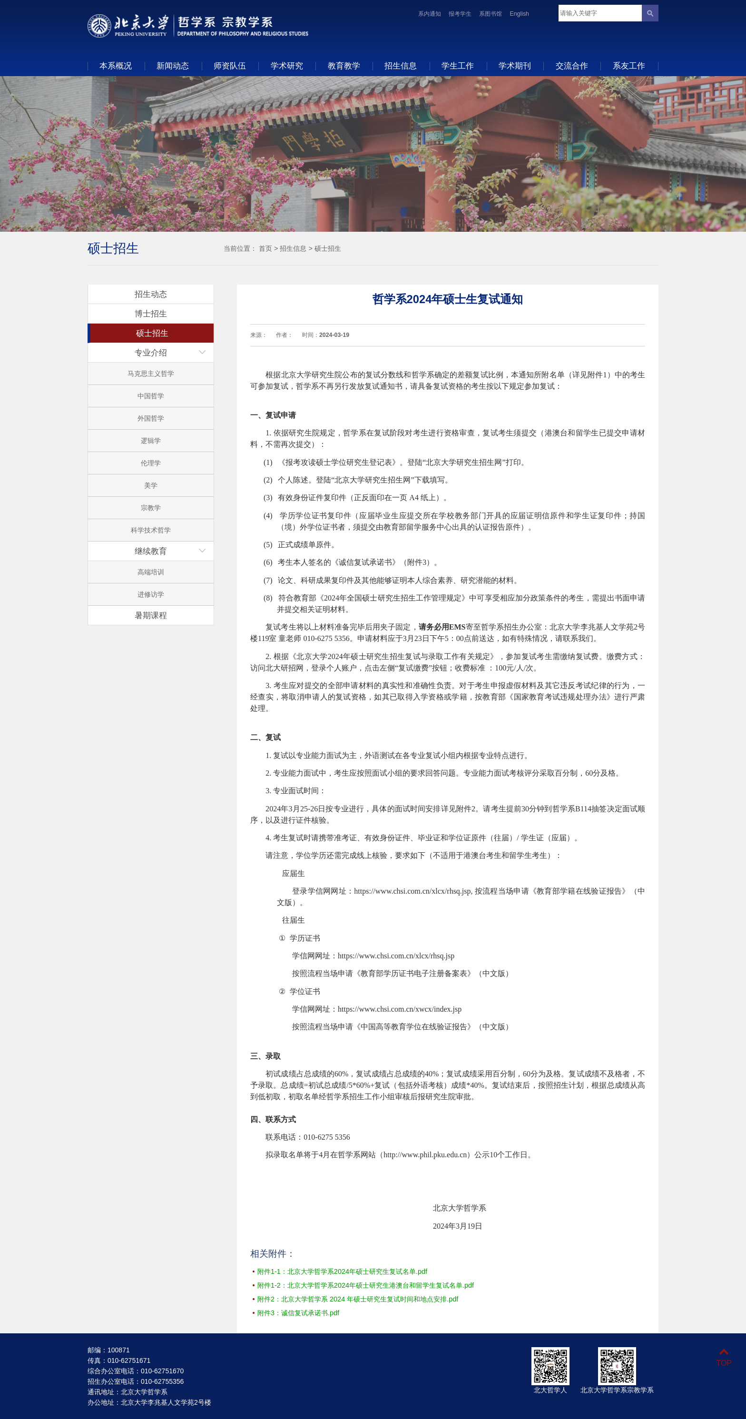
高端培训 (150, 572)
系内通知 (429, 13)
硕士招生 (327, 248)
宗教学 (151, 508)
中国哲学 (150, 396)
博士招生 (151, 313)
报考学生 (460, 13)
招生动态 (151, 294)
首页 (265, 248)
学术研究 (287, 65)
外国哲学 (150, 418)
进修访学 (150, 594)
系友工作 (629, 65)
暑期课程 (151, 615)
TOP (724, 1357)
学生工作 (458, 65)
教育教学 (344, 65)
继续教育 (151, 551)
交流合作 (572, 65)
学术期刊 (515, 65)
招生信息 (400, 65)
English (519, 13)
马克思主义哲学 (151, 373)
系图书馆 (490, 13)
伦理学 (151, 463)
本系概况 (115, 65)
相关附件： (272, 1254)
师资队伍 (230, 65)
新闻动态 (173, 65)
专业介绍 (151, 352)
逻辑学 (151, 440)
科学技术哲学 (151, 530)
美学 (150, 485)
